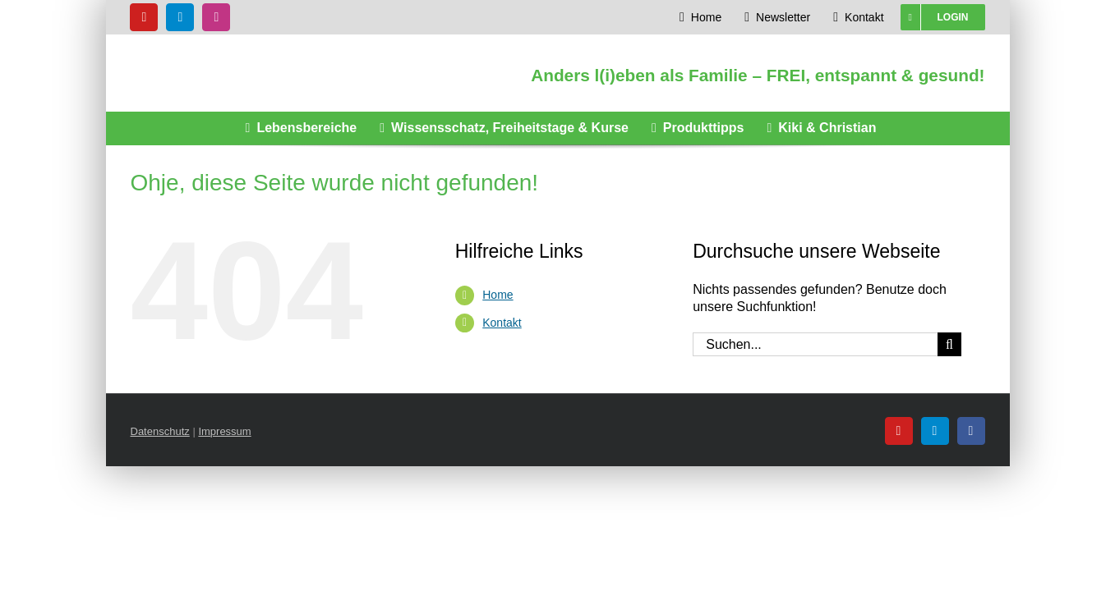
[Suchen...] (815, 344)
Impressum (224, 431)
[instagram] (216, 17)
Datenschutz (160, 431)
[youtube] (144, 17)
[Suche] (949, 344)
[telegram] (180, 17)
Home (497, 294)
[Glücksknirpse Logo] (260, 49)
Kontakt (501, 322)
